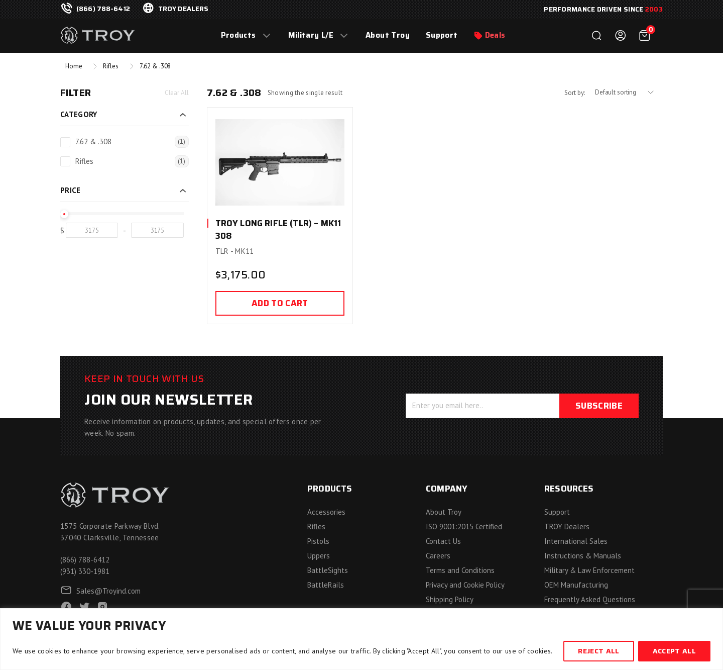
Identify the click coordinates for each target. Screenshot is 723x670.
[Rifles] (65, 161)
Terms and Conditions (460, 570)
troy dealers (183, 9)
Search (596, 36)
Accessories (326, 512)
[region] (361, 639)
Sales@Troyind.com (108, 591)
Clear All (177, 92)
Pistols (318, 541)
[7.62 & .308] (65, 142)
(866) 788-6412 (103, 9)
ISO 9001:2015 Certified (464, 526)
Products (238, 35)
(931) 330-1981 (84, 571)
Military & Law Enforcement (589, 570)
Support (442, 35)
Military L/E (311, 35)
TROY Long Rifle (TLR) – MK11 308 (278, 229)
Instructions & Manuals (582, 555)
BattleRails (325, 585)
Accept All (674, 650)
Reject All (598, 650)
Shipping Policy (449, 599)
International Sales (576, 541)
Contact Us (443, 541)
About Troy (388, 35)
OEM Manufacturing (576, 585)
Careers (438, 555)
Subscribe (599, 405)
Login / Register (621, 36)
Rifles (110, 66)
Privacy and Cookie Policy (465, 585)
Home (73, 66)
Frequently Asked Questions (589, 599)
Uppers (318, 555)
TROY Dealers (566, 526)
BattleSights (327, 570)
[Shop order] (629, 92)
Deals (495, 35)
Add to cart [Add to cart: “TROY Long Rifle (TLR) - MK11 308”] (280, 303)
